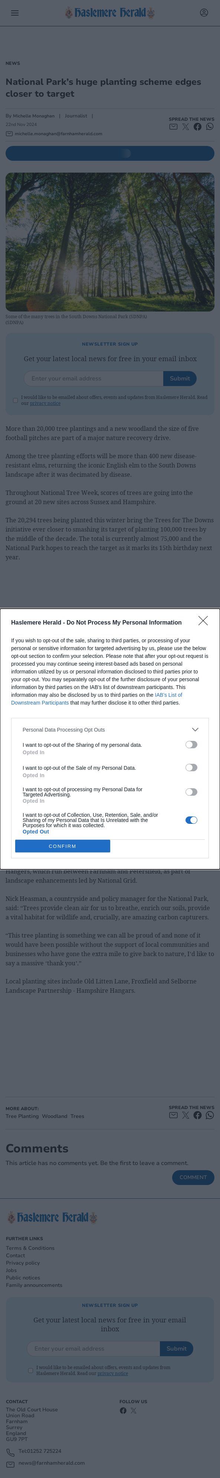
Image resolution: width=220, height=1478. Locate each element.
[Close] (205, 623)
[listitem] (110, 729)
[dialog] (110, 739)
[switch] (191, 744)
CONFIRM (62, 846)
